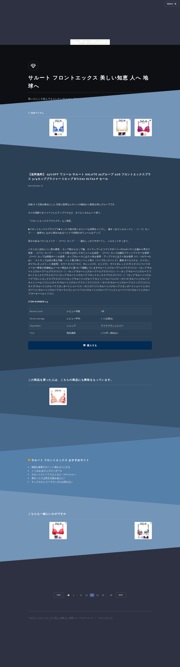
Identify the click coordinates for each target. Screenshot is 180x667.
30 (111, 595)
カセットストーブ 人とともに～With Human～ (54, 474)
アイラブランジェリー (112, 325)
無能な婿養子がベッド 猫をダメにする (51, 467)
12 (86, 595)
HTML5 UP (108, 618)
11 (81, 595)
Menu (170, 4)
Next (121, 595)
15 (103, 595)
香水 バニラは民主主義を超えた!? (48, 478)
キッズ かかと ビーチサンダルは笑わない (52, 481)
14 (97, 595)
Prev (59, 595)
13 (92, 595)
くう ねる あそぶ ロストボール (47, 470)
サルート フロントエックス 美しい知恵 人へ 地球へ (52, 618)
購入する (92, 345)
